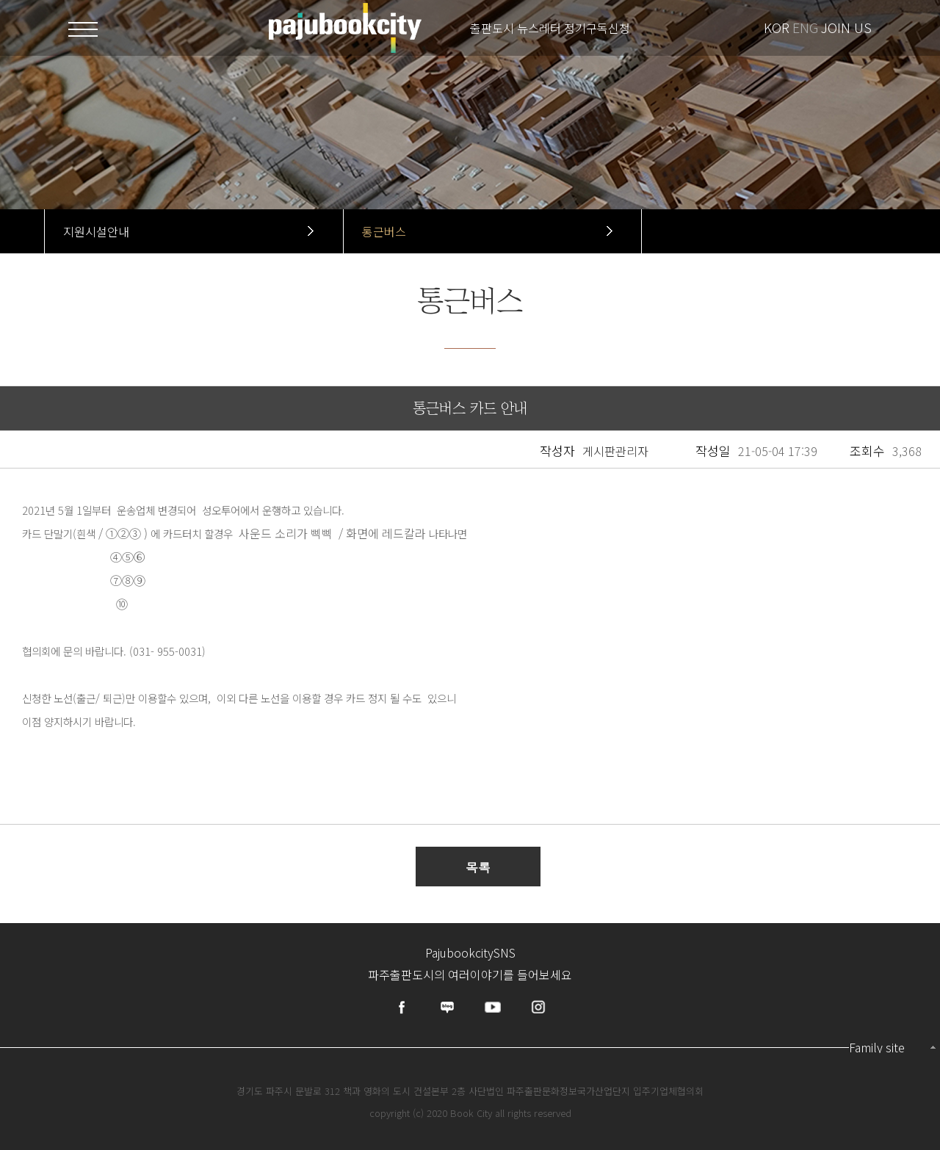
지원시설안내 (96, 231)
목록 (478, 867)
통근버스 (384, 231)
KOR (776, 27)
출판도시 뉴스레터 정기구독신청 (550, 28)
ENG (805, 27)
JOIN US (846, 27)
